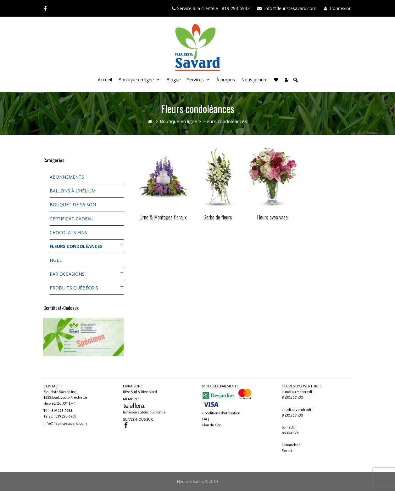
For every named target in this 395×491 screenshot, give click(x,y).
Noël (56, 260)
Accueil (105, 80)
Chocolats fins (68, 232)
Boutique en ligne (136, 80)
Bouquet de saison (73, 205)
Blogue (173, 80)
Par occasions (67, 274)
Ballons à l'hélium (73, 191)
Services (195, 80)
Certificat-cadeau (71, 219)
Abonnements (67, 177)
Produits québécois (74, 288)
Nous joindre (254, 80)
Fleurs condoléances (76, 246)
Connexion (341, 8)
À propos (225, 80)
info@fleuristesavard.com (65, 423)
